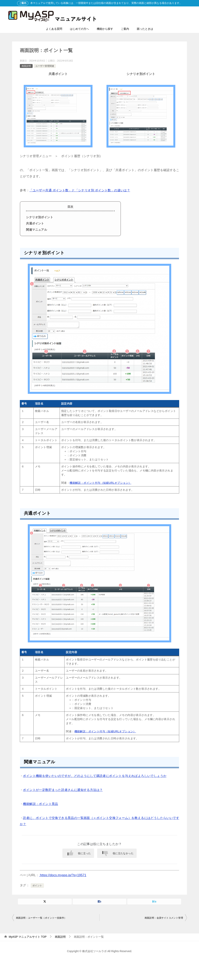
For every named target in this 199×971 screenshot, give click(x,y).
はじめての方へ (79, 28)
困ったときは (145, 28)
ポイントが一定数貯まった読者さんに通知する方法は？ (63, 790)
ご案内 (125, 28)
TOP (28, 936)
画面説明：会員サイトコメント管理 (164, 917)
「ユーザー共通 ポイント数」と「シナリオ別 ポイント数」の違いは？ (79, 190)
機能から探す (105, 28)
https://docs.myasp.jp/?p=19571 (62, 875)
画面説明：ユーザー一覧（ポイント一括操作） (41, 917)
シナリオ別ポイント (39, 217)
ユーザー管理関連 (44, 66)
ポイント (37, 885)
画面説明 (26, 66)
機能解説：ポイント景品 (40, 804)
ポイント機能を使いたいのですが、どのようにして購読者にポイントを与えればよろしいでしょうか (94, 776)
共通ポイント (35, 223)
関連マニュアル (36, 229)
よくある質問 (54, 28)
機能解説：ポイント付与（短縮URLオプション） (100, 482)
